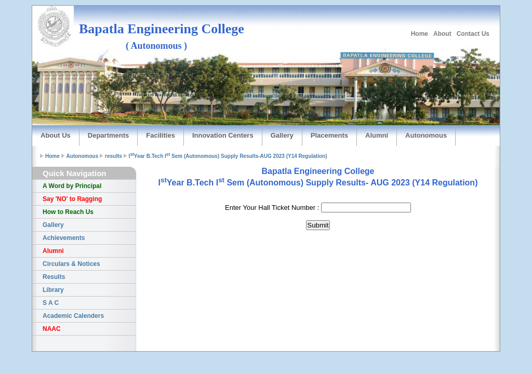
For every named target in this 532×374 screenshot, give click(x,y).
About (442, 33)
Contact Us (473, 33)
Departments (108, 135)
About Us (56, 135)
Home (419, 33)
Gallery (282, 135)
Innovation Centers (223, 135)
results (113, 156)
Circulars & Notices (71, 264)
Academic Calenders (73, 315)
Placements (329, 135)
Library (53, 289)
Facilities (160, 135)
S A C (51, 302)
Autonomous (426, 135)
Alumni (376, 135)
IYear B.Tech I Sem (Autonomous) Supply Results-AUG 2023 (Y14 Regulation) (228, 156)
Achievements (64, 238)
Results (54, 276)
